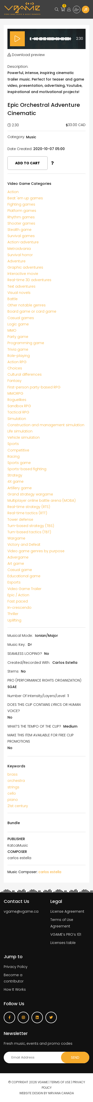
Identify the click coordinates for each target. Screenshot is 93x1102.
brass (12, 774)
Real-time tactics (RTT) (27, 512)
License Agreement (67, 911)
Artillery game (19, 487)
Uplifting (14, 620)
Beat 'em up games (25, 198)
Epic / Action (18, 595)
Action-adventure (23, 242)
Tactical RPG (18, 412)
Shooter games (21, 223)
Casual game (19, 569)
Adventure (16, 261)
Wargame (16, 538)
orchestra (16, 780)
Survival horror (20, 254)
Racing (13, 456)
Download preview (26, 54)
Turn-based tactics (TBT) (29, 531)
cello (11, 793)
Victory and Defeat (23, 544)
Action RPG (17, 361)
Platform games (21, 210)
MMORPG (15, 393)
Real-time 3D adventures (29, 279)
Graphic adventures (25, 267)
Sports (13, 443)
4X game (15, 481)
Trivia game (17, 349)
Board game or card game (31, 311)
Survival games (21, 235)
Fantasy (14, 380)
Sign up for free (76, 9)
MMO (11, 330)
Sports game (19, 462)
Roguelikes (16, 399)
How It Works (15, 989)
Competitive (18, 450)
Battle (12, 298)
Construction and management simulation (45, 424)
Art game (15, 563)
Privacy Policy (16, 966)
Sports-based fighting (26, 468)
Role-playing (18, 355)
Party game (17, 336)
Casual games (20, 317)
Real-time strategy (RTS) (28, 506)
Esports (14, 582)
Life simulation (19, 431)
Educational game (23, 576)
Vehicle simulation (23, 437)
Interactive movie (22, 273)
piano (12, 799)
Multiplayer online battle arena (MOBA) (41, 500)
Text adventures (21, 286)
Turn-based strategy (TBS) (30, 525)
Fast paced (17, 601)
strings (13, 787)
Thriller (12, 613)
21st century (17, 805)
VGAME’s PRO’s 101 (65, 934)
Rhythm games (21, 217)
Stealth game (19, 229)
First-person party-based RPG (34, 387)
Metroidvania (19, 248)
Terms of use (60, 1082)
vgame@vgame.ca (21, 911)
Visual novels (19, 292)
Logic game (18, 324)
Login (69, 9)
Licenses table (63, 942)
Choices (14, 368)
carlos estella (49, 871)
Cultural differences (24, 374)
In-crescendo (19, 607)
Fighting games (21, 204)
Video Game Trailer (24, 588)
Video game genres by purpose (35, 551)
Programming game (25, 342)
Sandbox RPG (19, 405)
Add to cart (27, 163)
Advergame (18, 557)
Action (13, 191)
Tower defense (20, 519)
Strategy (14, 475)
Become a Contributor (85, 9)
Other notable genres (26, 305)
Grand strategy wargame (30, 494)
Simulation (16, 418)
